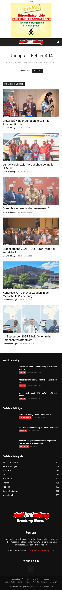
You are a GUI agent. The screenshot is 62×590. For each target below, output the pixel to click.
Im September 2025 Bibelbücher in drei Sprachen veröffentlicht (27, 338)
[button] (4, 42)
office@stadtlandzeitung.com (41, 550)
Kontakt (35, 579)
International (8, 288)
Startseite (37, 71)
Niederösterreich (25, 417)
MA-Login (53, 582)
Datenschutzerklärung (13, 582)
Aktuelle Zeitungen (40, 582)
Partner (27, 582)
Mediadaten (15, 579)
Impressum (45, 579)
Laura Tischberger (9, 128)
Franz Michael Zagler (10, 300)
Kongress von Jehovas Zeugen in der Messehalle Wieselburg (26, 294)
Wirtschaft (22, 431)
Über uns (25, 579)
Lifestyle (6, 116)
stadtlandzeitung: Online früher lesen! (35, 414)
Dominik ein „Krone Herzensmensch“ (26, 208)
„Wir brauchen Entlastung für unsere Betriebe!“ (38, 428)
